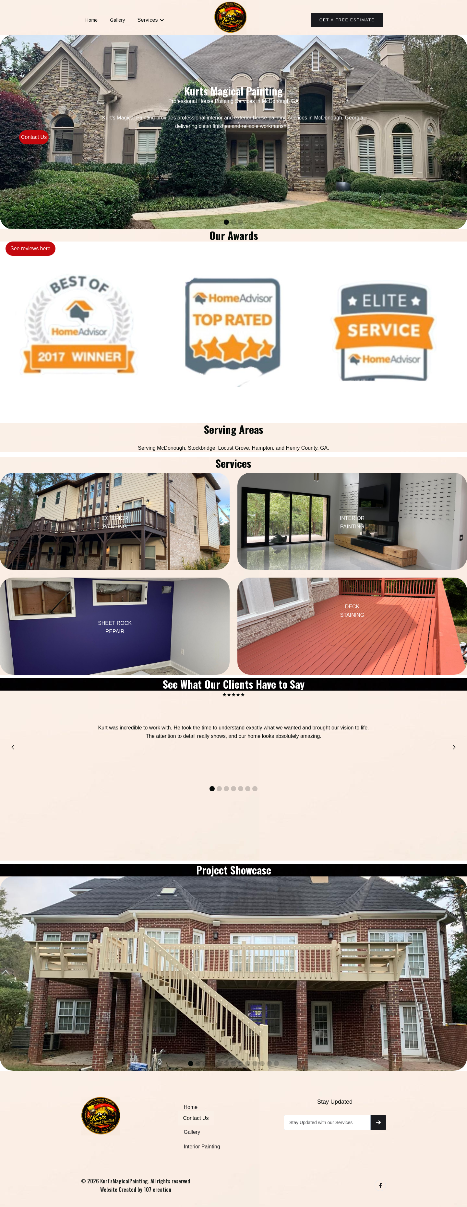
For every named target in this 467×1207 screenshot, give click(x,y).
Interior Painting (202, 1146)
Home (91, 20)
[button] (150, 20)
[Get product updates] (327, 1122)
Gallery (117, 20)
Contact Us (34, 137)
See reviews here (30, 248)
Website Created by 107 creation (135, 1189)
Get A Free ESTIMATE (347, 20)
